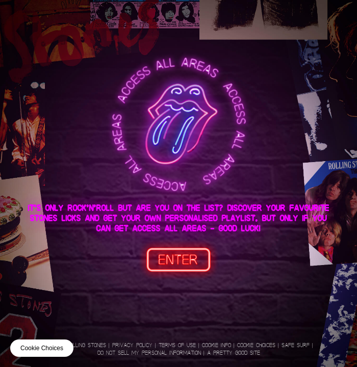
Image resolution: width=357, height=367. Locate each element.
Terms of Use (177, 345)
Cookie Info (216, 345)
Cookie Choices (256, 345)
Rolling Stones (86, 345)
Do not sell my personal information (149, 353)
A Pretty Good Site (233, 353)
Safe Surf (296, 345)
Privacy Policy (132, 345)
